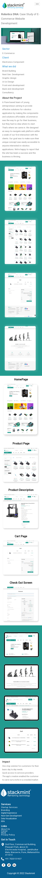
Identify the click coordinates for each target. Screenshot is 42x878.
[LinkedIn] (14, 865)
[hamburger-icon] (37, 4)
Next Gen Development (11, 816)
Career (4, 831)
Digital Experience (9, 813)
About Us (5, 829)
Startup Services (9, 807)
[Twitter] (9, 865)
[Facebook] (3, 865)
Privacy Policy (8, 835)
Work (3, 833)
